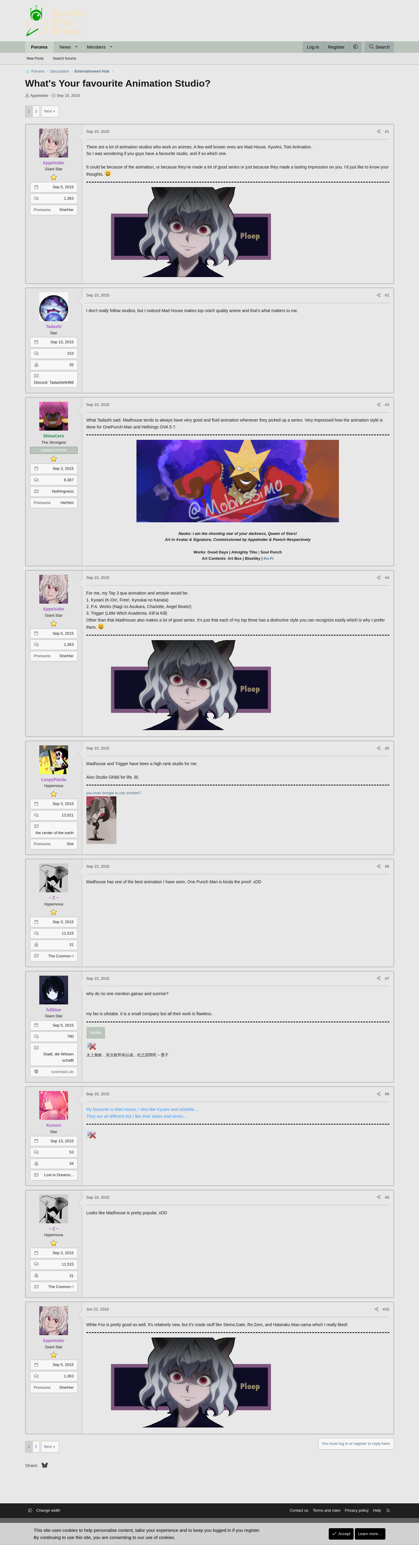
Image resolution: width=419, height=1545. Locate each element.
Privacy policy (357, 1510)
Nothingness (62, 491)
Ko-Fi (269, 558)
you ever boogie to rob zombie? (113, 793)
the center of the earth (54, 833)
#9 (387, 1197)
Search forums (64, 58)
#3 (387, 404)
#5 (387, 748)
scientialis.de (62, 1071)
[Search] (379, 47)
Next (48, 111)
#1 (387, 131)
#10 (386, 1309)
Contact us (299, 1510)
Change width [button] (48, 1510)
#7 (387, 978)
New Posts (35, 58)
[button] (76, 47)
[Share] (379, 132)
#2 (387, 295)
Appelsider (39, 95)
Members (96, 46)
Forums (39, 46)
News (65, 46)
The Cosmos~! (61, 956)
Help (377, 1510)
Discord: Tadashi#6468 (53, 382)
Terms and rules (326, 1510)
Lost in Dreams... (58, 1175)
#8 (387, 1094)
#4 (387, 577)
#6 (387, 866)
